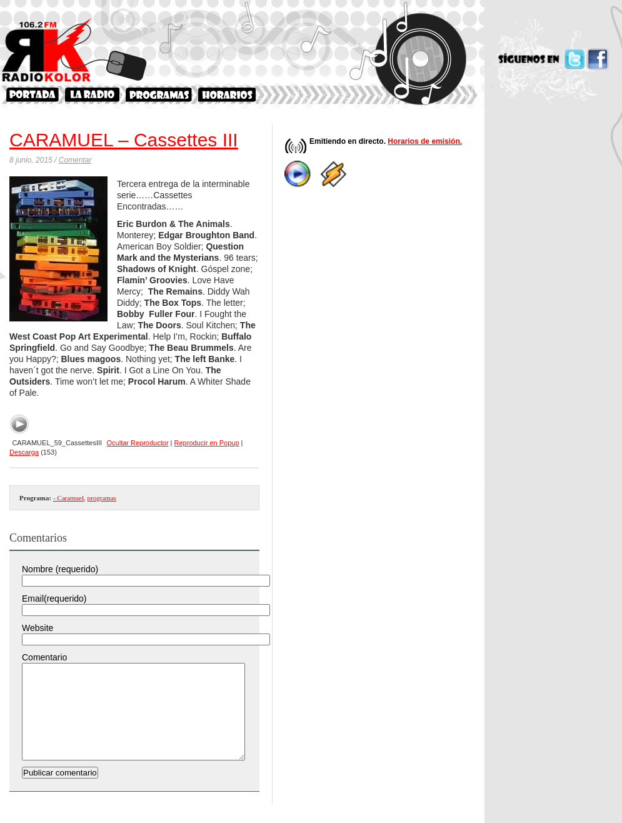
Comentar (75, 160)
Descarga (24, 452)
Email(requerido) (54, 598)
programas (102, 498)
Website (37, 628)
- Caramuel (68, 498)
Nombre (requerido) (60, 569)
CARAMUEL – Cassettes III (123, 139)
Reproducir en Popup (206, 443)
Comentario (44, 657)
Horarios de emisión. (425, 141)
